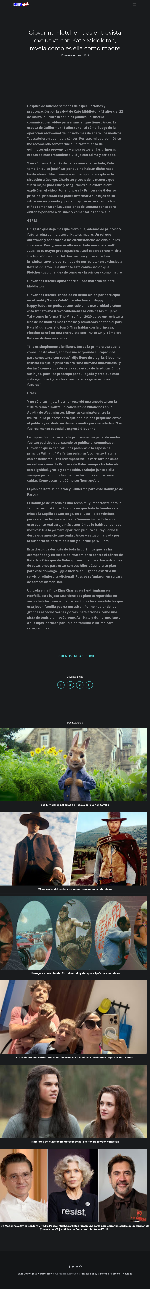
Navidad (127, 1273)
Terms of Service (110, 1273)
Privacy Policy (89, 1273)
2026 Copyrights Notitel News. (36, 1273)
